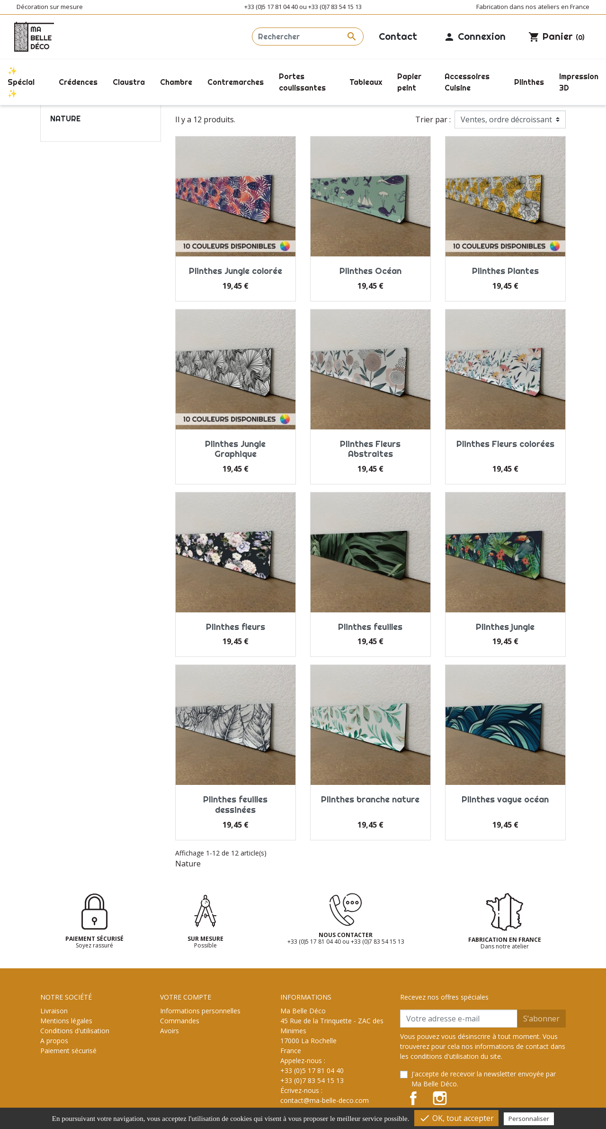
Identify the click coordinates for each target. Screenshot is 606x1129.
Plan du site (58, 1070)
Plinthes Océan (370, 270)
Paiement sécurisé (68, 1050)
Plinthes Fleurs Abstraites (370, 449)
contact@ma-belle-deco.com (324, 1100)
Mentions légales (66, 1020)
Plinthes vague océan (505, 799)
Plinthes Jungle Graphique (235, 449)
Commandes (179, 1020)
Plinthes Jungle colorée (235, 270)
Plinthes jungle (505, 626)
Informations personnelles (200, 1010)
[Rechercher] (308, 36)
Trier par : (433, 119)
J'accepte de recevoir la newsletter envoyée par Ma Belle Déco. (483, 1078)
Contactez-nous (64, 1060)
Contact (398, 36)
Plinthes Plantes (505, 270)
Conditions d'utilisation (74, 1030)
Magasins (55, 1080)
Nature (65, 118)
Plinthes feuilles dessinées (235, 804)
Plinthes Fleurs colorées (505, 443)
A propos (54, 1040)
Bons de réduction (188, 1050)
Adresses (174, 1040)
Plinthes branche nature (370, 799)
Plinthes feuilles (370, 626)
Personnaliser (528, 1118)
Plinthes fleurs (235, 626)
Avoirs (169, 1030)
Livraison (54, 1010)
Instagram (439, 1098)
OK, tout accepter (456, 1118)
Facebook (413, 1098)
